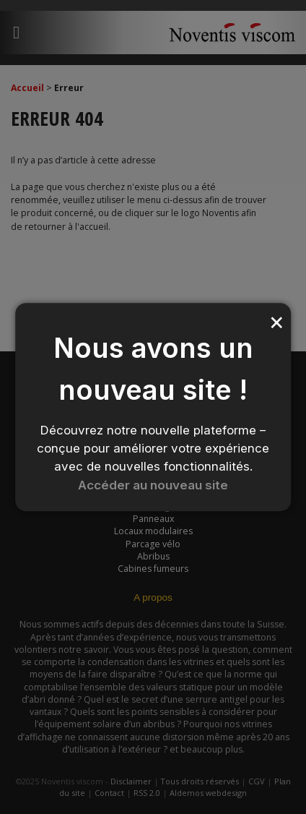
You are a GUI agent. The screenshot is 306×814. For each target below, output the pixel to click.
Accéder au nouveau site (153, 485)
